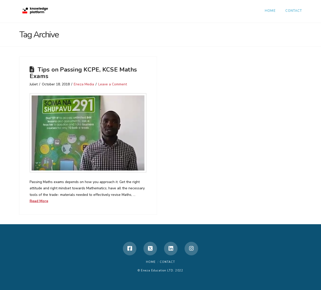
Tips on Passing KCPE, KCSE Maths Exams (83, 73)
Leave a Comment (112, 84)
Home (151, 262)
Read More (39, 201)
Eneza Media (84, 84)
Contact (167, 262)
